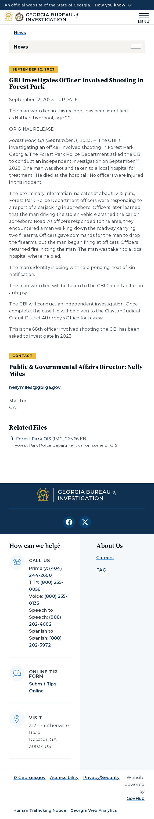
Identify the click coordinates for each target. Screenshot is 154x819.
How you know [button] (110, 5)
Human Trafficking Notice (39, 810)
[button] (136, 47)
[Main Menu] (141, 17)
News (20, 32)
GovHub (136, 798)
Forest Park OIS (33, 438)
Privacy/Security (101, 777)
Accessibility (64, 777)
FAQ (101, 570)
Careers (105, 557)
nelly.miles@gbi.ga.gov (34, 387)
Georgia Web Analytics (93, 810)
